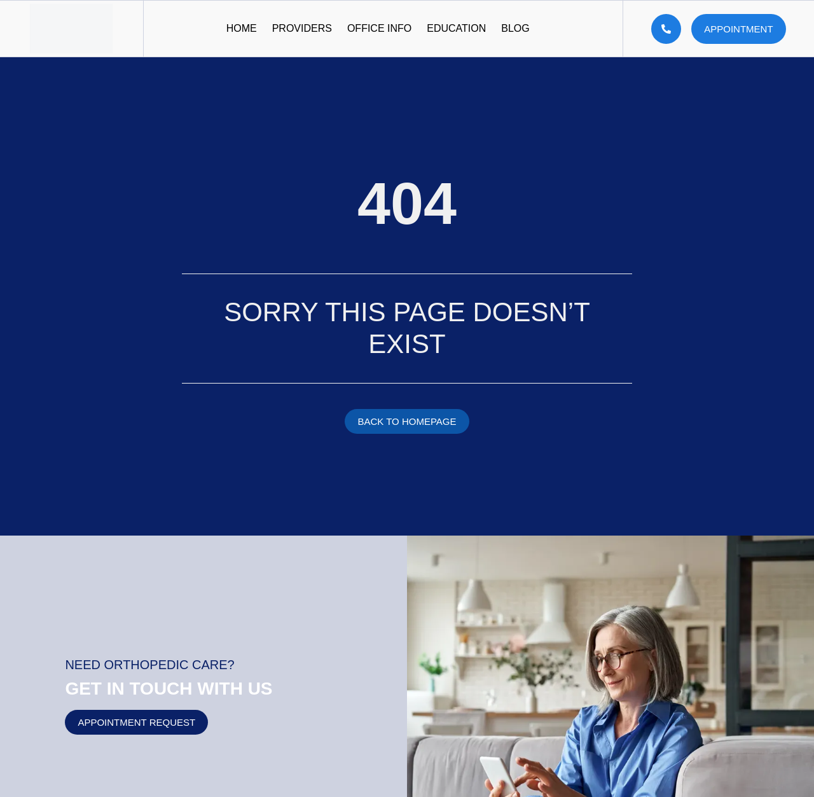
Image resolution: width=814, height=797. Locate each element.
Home (241, 28)
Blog (515, 28)
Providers (302, 28)
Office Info (379, 28)
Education (456, 28)
